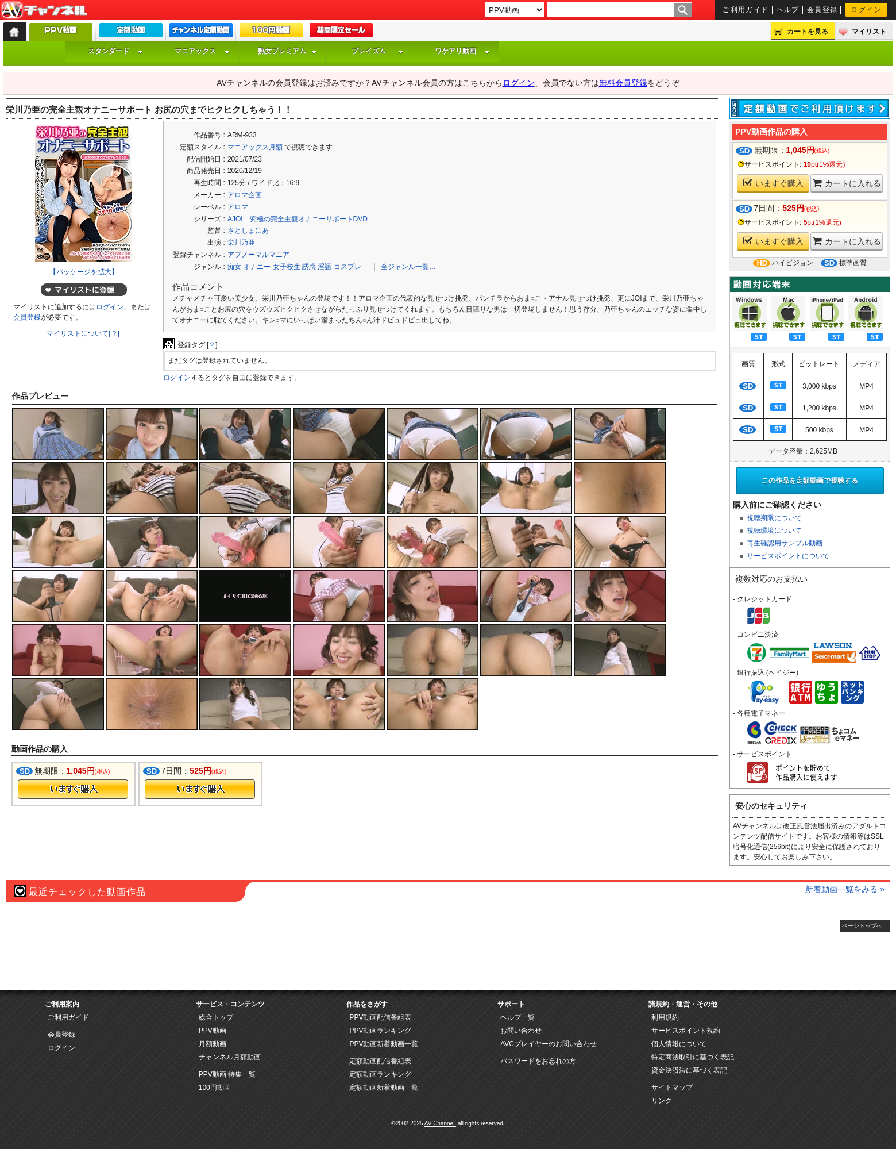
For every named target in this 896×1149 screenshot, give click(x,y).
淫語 (324, 267)
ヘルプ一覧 (517, 1017)
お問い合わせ (521, 1031)
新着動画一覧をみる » (845, 889)
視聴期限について (774, 518)
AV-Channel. (440, 1123)
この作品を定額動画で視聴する (810, 480)
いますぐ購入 (773, 183)
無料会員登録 (623, 82)
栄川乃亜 (241, 243)
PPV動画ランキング (380, 1031)
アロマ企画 (244, 195)
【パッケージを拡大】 (83, 272)
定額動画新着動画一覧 (383, 1087)
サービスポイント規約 (685, 1031)
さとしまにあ (248, 230)
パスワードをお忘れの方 (538, 1061)
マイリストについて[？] (83, 333)
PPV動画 (212, 1031)
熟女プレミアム (287, 51)
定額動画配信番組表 (380, 1061)
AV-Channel (44, 10)
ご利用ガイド (746, 10)
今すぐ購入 (73, 789)
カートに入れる (847, 183)
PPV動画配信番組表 (380, 1017)
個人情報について (678, 1044)
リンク (661, 1101)
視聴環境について (774, 531)
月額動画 (212, 1044)
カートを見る (807, 32)
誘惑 (309, 267)
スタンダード (115, 51)
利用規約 (665, 1017)
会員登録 (822, 10)
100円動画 (215, 1087)
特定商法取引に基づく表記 (692, 1057)
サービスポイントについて (788, 556)
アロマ (237, 207)
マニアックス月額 (255, 147)
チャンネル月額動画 (230, 1057)
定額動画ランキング (380, 1074)
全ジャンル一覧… (408, 267)
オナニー (257, 267)
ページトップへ (862, 926)
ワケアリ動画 (462, 51)
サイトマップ (672, 1087)
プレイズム (377, 51)
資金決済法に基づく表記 (689, 1070)
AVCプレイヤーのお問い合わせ (548, 1044)
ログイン (866, 10)
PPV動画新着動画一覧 (383, 1044)
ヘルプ (788, 10)
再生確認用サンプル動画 (784, 543)
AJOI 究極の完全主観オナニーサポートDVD (297, 219)
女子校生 (286, 267)
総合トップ (216, 1017)
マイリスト (869, 32)
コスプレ (347, 267)
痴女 (234, 267)
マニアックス (202, 51)
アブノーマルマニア (258, 255)
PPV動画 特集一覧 (227, 1074)
